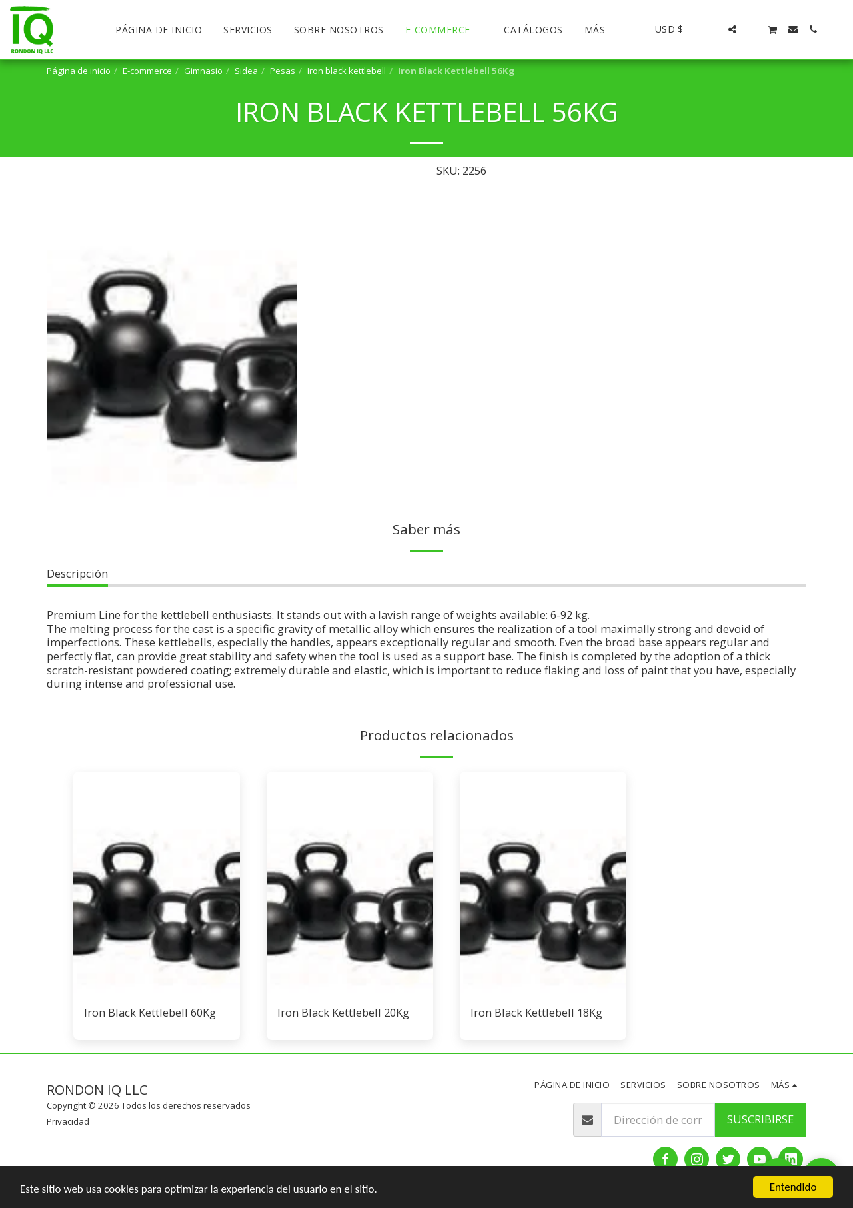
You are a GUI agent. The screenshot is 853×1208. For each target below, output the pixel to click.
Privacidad (68, 1121)
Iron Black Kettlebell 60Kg (150, 1012)
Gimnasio (203, 71)
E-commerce (147, 71)
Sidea (246, 71)
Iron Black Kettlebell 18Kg (536, 1012)
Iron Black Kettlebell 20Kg (343, 1012)
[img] (156, 883)
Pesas (282, 71)
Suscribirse (760, 1119)
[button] (712, 29)
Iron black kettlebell (346, 71)
